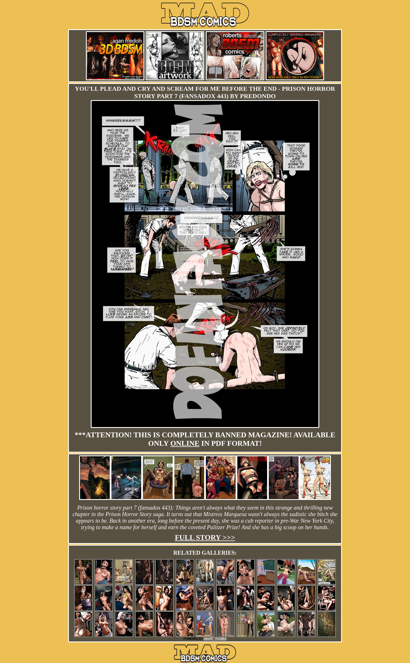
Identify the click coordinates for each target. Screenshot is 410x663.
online (185, 443)
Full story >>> (205, 537)
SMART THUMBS (215, 638)
